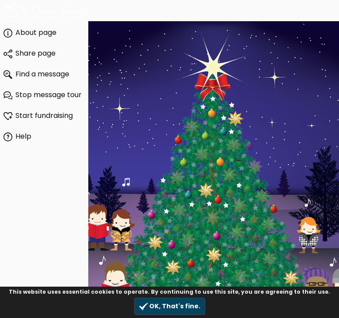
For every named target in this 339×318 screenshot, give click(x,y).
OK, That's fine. (169, 306)
